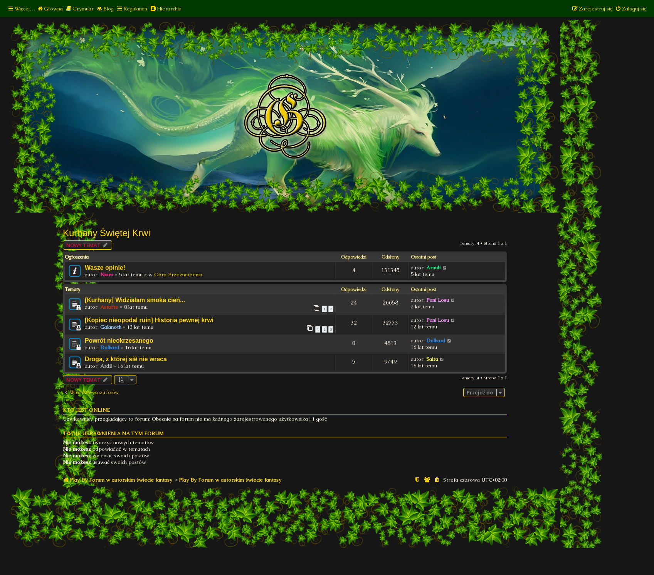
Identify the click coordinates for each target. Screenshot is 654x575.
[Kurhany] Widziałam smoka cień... (135, 300)
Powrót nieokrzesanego (119, 340)
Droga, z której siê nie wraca (126, 359)
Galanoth (110, 327)
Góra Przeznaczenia (178, 274)
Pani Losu (437, 300)
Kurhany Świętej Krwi (106, 233)
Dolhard (109, 347)
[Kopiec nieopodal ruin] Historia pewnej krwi (149, 320)
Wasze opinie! (105, 267)
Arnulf (433, 267)
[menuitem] (50, 8)
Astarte (109, 307)
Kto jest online (86, 410)
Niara (106, 274)
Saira (432, 359)
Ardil (106, 366)
